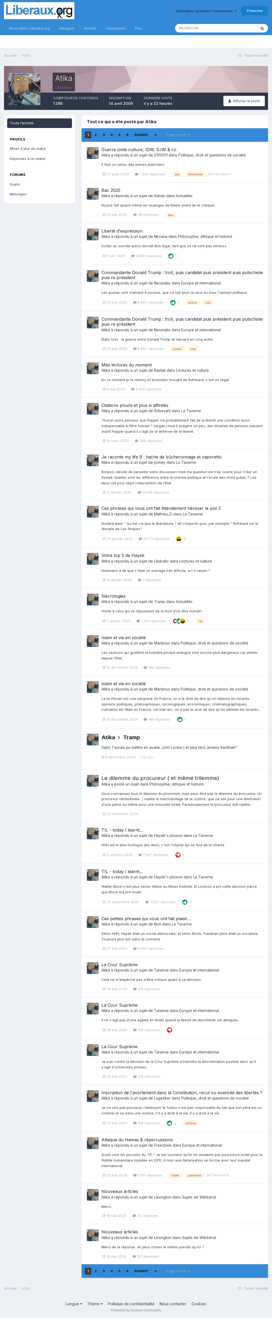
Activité (90, 28)
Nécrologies (113, 596)
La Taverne (191, 410)
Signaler (147, 757)
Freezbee (163, 1145)
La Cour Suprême (119, 964)
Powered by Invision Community (136, 1310)
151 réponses (146, 1215)
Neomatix (162, 283)
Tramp (159, 601)
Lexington (162, 1197)
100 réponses (146, 1123)
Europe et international (201, 283)
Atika (105, 155)
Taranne (161, 970)
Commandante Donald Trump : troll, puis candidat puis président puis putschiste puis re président (182, 275)
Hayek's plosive (168, 835)
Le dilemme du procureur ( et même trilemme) (160, 778)
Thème (95, 1304)
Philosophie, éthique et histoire (205, 236)
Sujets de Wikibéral (199, 1197)
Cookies (199, 1304)
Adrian (159, 195)
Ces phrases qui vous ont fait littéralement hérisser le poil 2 (161, 508)
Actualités (184, 195)
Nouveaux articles (119, 1191)
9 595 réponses (148, 302)
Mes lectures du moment (126, 364)
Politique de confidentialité (131, 1304)
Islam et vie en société (123, 637)
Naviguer (67, 28)
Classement (115, 28)
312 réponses (146, 989)
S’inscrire (254, 11)
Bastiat (159, 370)
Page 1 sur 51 (178, 135)
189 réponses (157, 667)
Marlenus (162, 643)
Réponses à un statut (27, 158)
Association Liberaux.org (29, 28)
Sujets (15, 184)
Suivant (141, 135)
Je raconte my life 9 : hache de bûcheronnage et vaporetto (161, 457)
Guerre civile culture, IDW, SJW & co (138, 149)
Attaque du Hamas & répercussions (137, 1139)
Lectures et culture (192, 370)
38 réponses (146, 214)
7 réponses (149, 580)
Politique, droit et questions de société (212, 155)
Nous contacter (173, 1304)
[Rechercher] (198, 28)
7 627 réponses (153, 855)
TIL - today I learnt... (122, 830)
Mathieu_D (163, 514)
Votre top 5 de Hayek (122, 555)
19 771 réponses (154, 538)
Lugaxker (162, 1098)
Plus (138, 28)
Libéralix (161, 561)
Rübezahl (162, 410)
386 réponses (149, 441)
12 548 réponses (153, 492)
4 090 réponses (148, 948)
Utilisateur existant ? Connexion (206, 11)
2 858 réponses (146, 256)
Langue (74, 1304)
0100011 (161, 155)
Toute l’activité (22, 123)
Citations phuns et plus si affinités (134, 405)
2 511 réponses (147, 1175)
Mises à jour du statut (28, 148)
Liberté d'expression (121, 231)
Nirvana (160, 236)
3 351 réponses (151, 621)
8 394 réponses (146, 389)
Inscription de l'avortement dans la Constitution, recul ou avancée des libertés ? (181, 1092)
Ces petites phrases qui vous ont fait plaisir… (146, 918)
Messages (18, 194)
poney (159, 462)
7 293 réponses (150, 174)
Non (157, 924)
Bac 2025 (110, 190)
